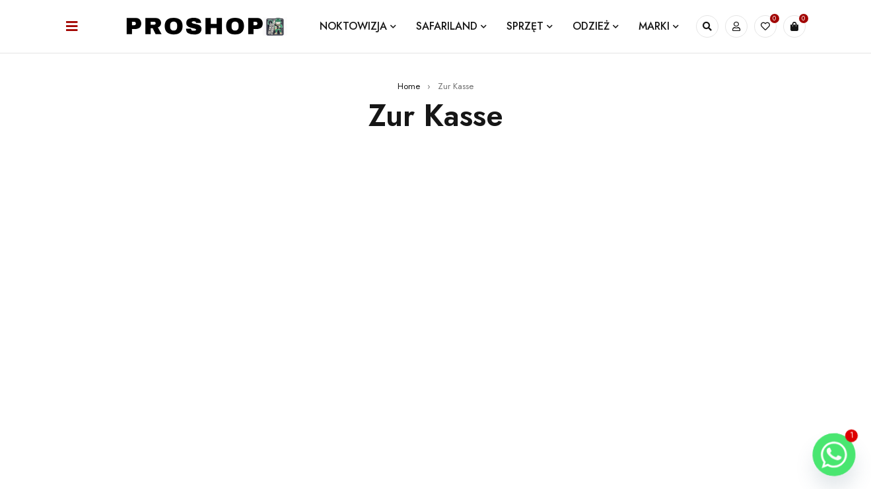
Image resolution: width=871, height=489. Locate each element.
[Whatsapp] (834, 455)
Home (409, 86)
